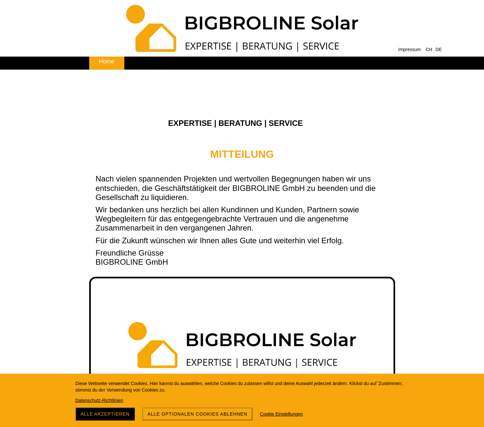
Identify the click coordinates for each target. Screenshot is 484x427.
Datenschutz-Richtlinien (99, 400)
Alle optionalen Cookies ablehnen (197, 414)
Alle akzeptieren (105, 414)
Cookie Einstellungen (281, 414)
